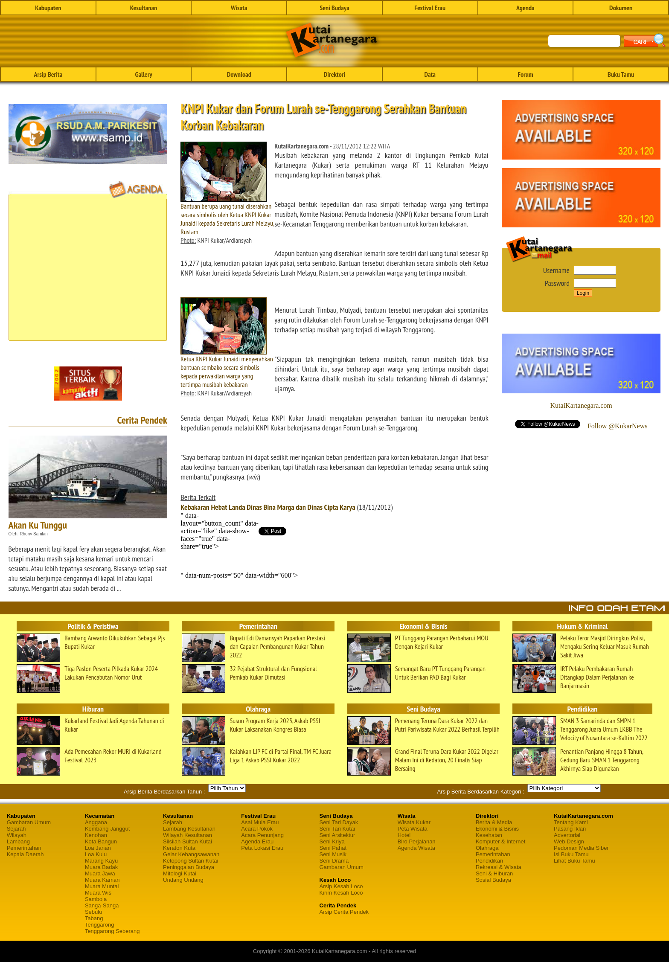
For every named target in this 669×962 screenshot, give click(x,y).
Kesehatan (489, 835)
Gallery (143, 74)
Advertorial (567, 835)
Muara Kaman (102, 880)
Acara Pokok (257, 828)
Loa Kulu (96, 854)
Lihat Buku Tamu (574, 860)
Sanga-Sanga (102, 905)
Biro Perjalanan (417, 841)
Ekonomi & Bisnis (497, 828)
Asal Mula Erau (260, 822)
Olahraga (487, 848)
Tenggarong (99, 924)
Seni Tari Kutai (337, 828)
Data (429, 74)
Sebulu (93, 912)
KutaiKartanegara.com (581, 405)
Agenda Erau (257, 841)
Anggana (96, 822)
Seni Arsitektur (337, 835)
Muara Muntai (102, 886)
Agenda (525, 7)
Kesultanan (143, 7)
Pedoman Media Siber (581, 848)
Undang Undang (183, 880)
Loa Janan (98, 848)
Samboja (96, 899)
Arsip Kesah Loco (341, 886)
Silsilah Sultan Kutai (187, 841)
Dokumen (620, 7)
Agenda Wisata (416, 848)
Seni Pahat (333, 848)
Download (239, 74)
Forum (525, 74)
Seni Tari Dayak (339, 822)
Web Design (569, 841)
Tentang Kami (571, 822)
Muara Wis (98, 892)
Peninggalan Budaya (188, 867)
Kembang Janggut (107, 828)
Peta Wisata (413, 828)
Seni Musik (333, 854)
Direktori (334, 74)
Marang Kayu (101, 860)
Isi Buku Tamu (571, 854)
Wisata (239, 7)
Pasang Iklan (570, 828)
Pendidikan (489, 860)
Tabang (94, 918)
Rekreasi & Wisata (498, 867)
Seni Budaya (334, 7)
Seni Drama (334, 860)
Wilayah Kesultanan (187, 835)
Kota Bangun (101, 841)
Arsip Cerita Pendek (344, 912)
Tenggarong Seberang (112, 931)
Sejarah (16, 828)
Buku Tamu (621, 74)
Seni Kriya (332, 841)
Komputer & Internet (500, 841)
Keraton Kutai (180, 848)
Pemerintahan (24, 848)
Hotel (404, 835)
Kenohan (96, 835)
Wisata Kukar (414, 822)
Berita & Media (494, 822)
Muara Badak (101, 867)
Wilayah (16, 835)
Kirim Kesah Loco (341, 892)
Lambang (18, 841)
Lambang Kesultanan (189, 828)
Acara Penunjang (262, 835)
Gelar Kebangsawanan (191, 854)
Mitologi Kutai (179, 873)
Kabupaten (48, 7)
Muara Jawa (100, 873)
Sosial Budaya (493, 880)
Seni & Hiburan (494, 873)
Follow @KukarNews (618, 426)
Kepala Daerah (25, 854)
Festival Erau (429, 7)
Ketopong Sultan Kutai (190, 860)
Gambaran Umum (29, 822)
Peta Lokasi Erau (262, 848)
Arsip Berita (48, 74)
